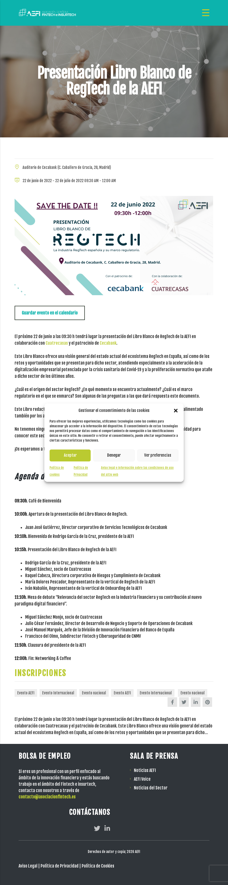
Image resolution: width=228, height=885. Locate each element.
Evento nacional (94, 693)
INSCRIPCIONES (41, 673)
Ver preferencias (157, 455)
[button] (175, 410)
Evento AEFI (25, 693)
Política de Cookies (98, 866)
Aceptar (70, 455)
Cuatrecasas (57, 343)
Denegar (114, 455)
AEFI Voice (142, 779)
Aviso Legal (28, 866)
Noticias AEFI (145, 770)
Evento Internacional (58, 693)
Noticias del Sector (151, 787)
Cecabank (108, 343)
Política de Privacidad (59, 866)
